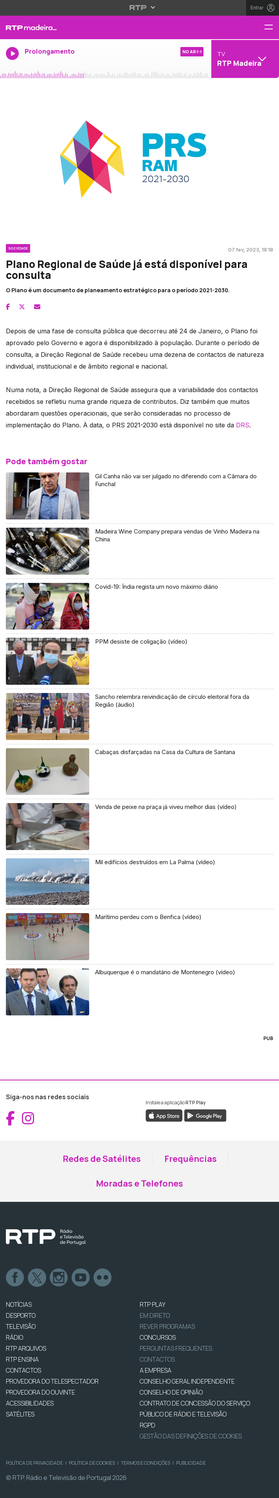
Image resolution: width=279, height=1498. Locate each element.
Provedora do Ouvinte (40, 1392)
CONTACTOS (23, 1370)
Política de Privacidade (34, 1463)
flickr (103, 1277)
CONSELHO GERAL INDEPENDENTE (187, 1381)
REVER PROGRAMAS (167, 1326)
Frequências (190, 1159)
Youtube (81, 1277)
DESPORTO (21, 1315)
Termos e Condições (145, 1463)
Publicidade (191, 1463)
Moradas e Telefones (139, 1183)
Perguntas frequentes (176, 1348)
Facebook (15, 1277)
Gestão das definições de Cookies (191, 1436)
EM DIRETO (155, 1315)
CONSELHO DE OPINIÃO (171, 1392)
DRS (242, 425)
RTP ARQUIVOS (26, 1348)
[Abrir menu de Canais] (244, 58)
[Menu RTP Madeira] (271, 27)
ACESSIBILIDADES (30, 1403)
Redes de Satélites (102, 1159)
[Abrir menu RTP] (139, 7)
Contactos (157, 1359)
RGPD (147, 1425)
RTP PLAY (153, 1304)
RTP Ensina (22, 1359)
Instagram (59, 1277)
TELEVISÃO (21, 1326)
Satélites (20, 1414)
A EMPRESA (155, 1370)
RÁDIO (14, 1337)
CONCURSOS (158, 1337)
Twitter (37, 1277)
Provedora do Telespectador (52, 1381)
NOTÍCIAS (19, 1304)
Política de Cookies (92, 1463)
